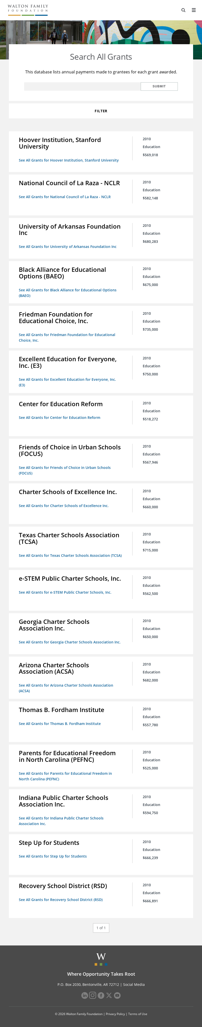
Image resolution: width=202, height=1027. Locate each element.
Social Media (134, 982)
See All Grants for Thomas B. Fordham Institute (60, 722)
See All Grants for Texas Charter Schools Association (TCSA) (70, 554)
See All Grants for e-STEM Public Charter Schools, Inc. (65, 591)
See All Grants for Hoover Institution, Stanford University (69, 160)
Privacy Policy (115, 1012)
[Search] (183, 10)
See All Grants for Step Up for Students (53, 854)
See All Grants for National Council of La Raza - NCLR (65, 196)
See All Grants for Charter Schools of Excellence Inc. (64, 504)
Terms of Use (137, 1012)
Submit (161, 86)
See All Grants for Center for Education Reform (59, 417)
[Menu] (194, 10)
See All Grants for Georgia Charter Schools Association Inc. (70, 641)
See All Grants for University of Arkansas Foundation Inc (68, 246)
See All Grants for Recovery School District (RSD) (61, 897)
